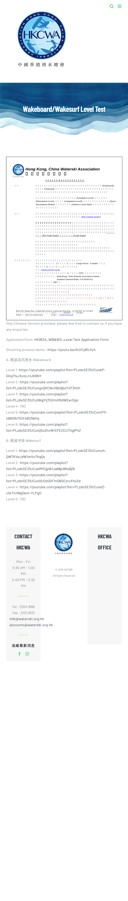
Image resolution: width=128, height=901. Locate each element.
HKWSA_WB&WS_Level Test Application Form (71, 339)
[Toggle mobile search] (112, 6)
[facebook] (19, 654)
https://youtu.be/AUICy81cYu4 (71, 349)
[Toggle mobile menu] (120, 6)
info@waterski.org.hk (23, 618)
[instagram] (27, 654)
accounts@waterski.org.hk (31, 625)
